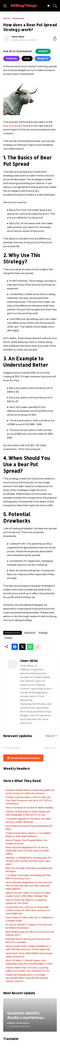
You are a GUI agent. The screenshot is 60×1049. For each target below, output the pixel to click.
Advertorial (18, 18)
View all (50, 735)
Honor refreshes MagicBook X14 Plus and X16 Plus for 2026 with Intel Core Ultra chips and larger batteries (29, 885)
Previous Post (12, 747)
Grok (27, 58)
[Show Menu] (5, 6)
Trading (8, 638)
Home (6, 18)
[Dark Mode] (48, 6)
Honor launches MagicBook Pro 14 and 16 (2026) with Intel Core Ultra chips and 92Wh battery (27, 850)
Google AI (42, 58)
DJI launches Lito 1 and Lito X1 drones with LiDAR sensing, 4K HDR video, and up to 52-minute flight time (28, 910)
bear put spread (12, 125)
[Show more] (38, 647)
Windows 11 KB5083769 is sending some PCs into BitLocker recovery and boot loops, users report (29, 860)
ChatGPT (43, 51)
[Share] (53, 38)
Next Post (49, 747)
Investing (43, 633)
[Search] (55, 6)
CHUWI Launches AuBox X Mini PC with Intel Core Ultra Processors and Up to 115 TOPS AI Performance (29, 800)
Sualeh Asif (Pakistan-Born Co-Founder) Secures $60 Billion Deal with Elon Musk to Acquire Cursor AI (27, 978)
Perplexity (11, 58)
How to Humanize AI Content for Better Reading (29, 807)
